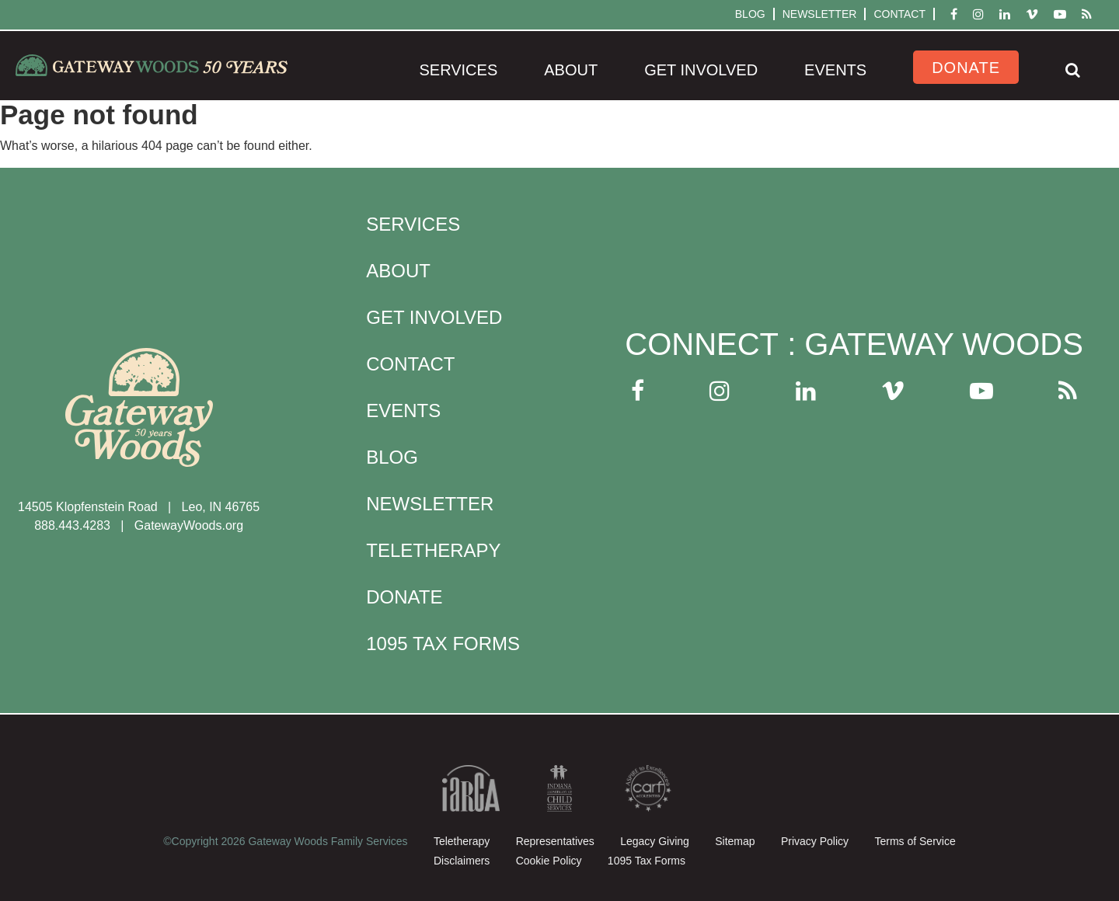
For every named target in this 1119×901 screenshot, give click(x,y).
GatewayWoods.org (188, 525)
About (571, 69)
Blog (750, 14)
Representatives (555, 841)
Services (458, 69)
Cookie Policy (549, 860)
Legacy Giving (654, 841)
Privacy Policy (815, 841)
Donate (966, 67)
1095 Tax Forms (443, 643)
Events (835, 69)
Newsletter (820, 14)
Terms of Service (914, 841)
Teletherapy (433, 550)
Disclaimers (462, 860)
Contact (899, 14)
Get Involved (701, 69)
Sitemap (735, 841)
